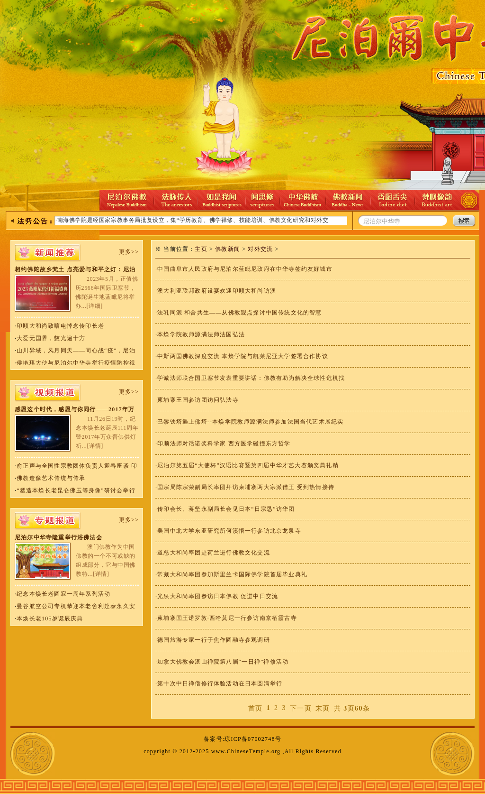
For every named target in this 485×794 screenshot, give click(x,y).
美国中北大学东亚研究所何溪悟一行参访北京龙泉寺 (229, 530)
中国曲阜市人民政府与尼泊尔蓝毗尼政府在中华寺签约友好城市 (244, 269)
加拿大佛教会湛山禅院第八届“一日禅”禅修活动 (222, 661)
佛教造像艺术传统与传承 (51, 478)
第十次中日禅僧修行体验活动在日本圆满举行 (219, 683)
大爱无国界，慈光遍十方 (51, 338)
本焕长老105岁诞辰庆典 (50, 618)
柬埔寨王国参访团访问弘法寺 (198, 400)
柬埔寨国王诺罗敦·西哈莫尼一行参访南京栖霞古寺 (227, 618)
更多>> (129, 252)
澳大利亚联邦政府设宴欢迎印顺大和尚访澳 (216, 290)
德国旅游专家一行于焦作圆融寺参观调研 (213, 640)
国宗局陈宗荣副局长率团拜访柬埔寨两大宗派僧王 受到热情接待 (245, 487)
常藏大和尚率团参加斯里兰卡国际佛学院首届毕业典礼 (232, 574)
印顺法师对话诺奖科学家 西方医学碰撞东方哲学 (223, 443)
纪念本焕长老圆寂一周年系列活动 (63, 594)
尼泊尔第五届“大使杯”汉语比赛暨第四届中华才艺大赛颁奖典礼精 (248, 465)
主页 (201, 249)
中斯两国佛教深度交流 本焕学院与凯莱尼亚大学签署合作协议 (242, 356)
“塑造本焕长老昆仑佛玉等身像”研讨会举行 (76, 490)
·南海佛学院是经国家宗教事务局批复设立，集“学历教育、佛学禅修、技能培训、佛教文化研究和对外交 (192, 220)
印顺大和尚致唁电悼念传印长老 (60, 326)
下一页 (301, 708)
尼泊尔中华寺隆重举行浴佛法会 (58, 537)
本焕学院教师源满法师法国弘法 (201, 334)
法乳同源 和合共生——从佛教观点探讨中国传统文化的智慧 (239, 312)
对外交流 (260, 249)
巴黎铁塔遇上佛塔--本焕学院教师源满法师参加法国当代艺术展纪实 (250, 421)
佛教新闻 (227, 249)
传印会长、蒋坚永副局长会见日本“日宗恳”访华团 (226, 509)
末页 (322, 708)
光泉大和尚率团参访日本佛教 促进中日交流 (217, 596)
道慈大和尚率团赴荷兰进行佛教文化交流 (213, 552)
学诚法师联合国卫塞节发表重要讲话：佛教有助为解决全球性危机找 (251, 378)
